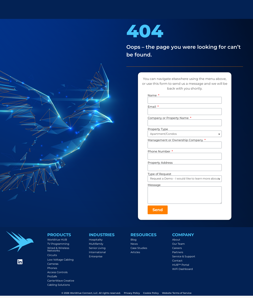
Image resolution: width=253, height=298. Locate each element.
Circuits (52, 257)
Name (152, 95)
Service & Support (183, 258)
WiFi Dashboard (182, 271)
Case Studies (139, 250)
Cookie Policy (151, 295)
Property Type (158, 129)
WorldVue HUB (57, 241)
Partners (177, 254)
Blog (134, 241)
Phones (52, 270)
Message (154, 186)
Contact (177, 262)
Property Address (160, 163)
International (97, 254)
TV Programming (58, 246)
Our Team (178, 246)
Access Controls (57, 274)
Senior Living (97, 250)
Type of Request (159, 175)
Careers (177, 250)
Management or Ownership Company (176, 140)
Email (152, 106)
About (176, 241)
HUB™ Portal (180, 267)
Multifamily (96, 246)
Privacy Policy (132, 295)
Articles (135, 254)
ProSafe (52, 278)
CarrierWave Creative (60, 282)
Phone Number (159, 152)
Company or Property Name (168, 118)
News (134, 246)
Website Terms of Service (177, 295)
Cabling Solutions (58, 287)
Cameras (52, 266)
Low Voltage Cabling (60, 261)
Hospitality (96, 241)
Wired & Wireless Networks (58, 251)
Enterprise (95, 258)
